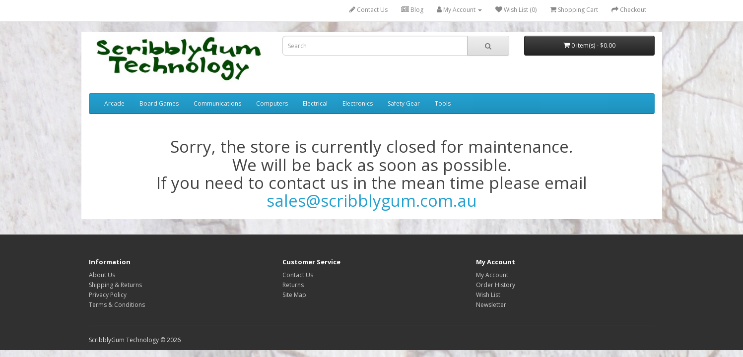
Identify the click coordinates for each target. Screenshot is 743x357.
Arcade (114, 103)
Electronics (357, 103)
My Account (492, 275)
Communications (217, 103)
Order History (495, 285)
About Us (102, 275)
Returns (293, 285)
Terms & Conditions (117, 304)
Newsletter (491, 304)
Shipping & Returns (115, 285)
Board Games (159, 103)
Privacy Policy (108, 295)
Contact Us (368, 9)
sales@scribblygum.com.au (372, 200)
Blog (412, 9)
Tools (443, 103)
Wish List (488, 295)
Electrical (315, 103)
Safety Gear (404, 103)
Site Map (294, 295)
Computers (272, 103)
